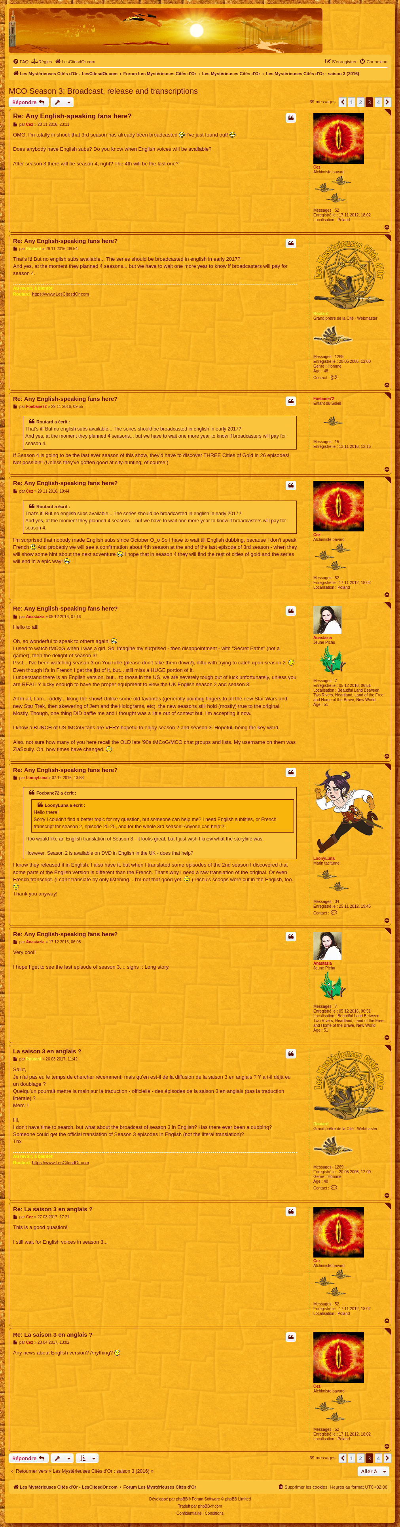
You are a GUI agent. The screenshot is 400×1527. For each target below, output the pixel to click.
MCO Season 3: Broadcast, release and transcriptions (103, 91)
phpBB (182, 1499)
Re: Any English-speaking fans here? (72, 116)
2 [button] (360, 102)
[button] (343, 102)
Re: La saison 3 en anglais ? (53, 1209)
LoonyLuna (324, 858)
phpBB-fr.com (210, 1506)
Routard (320, 313)
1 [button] (351, 102)
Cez (316, 167)
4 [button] (378, 102)
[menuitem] (20, 61)
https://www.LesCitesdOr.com (60, 294)
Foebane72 (323, 398)
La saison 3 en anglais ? (47, 1051)
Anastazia (322, 637)
